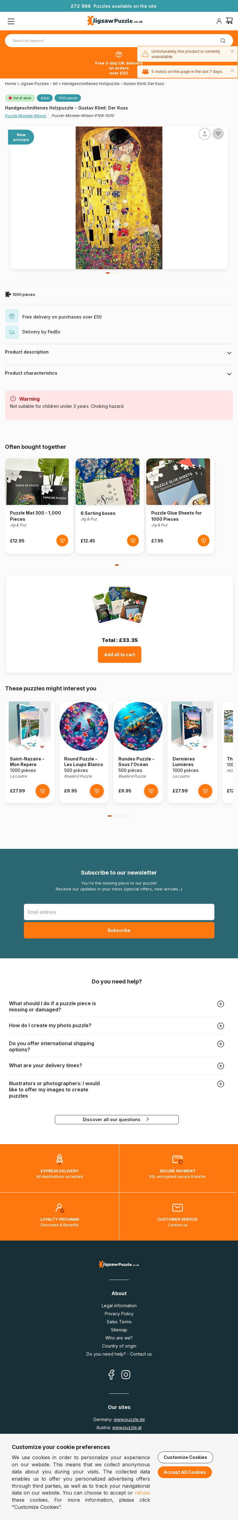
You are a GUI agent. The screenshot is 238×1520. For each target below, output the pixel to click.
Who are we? (119, 1337)
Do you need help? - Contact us (119, 1354)
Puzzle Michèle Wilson (25, 116)
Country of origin (119, 1345)
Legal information (119, 1305)
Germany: (119, 1419)
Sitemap (119, 1329)
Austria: (119, 1427)
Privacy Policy (119, 1313)
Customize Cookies (185, 1457)
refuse (142, 1493)
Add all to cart (119, 654)
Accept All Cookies (185, 1472)
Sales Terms (119, 1321)
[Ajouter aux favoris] (218, 134)
